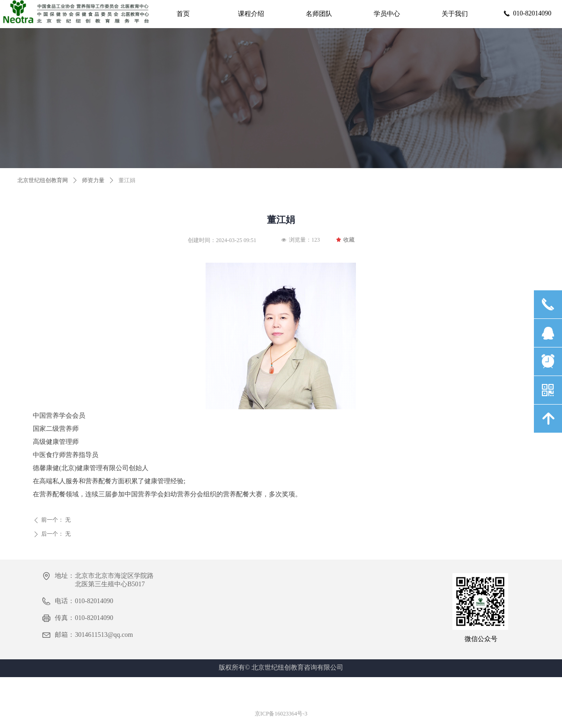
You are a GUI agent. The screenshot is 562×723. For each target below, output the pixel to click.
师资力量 (93, 180)
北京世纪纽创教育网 (42, 180)
